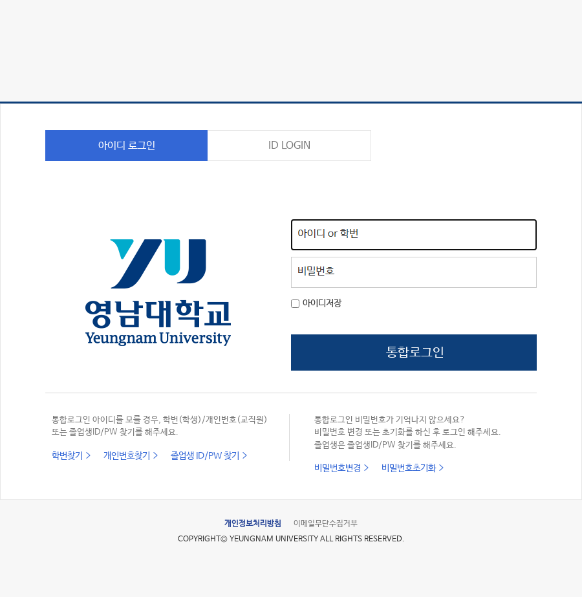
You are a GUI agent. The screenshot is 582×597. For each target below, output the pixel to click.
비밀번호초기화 (409, 468)
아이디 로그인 (126, 146)
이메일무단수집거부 (326, 523)
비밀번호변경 (337, 468)
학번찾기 (67, 456)
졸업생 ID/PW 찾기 (205, 456)
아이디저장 (322, 303)
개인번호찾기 (126, 456)
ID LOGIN (289, 146)
